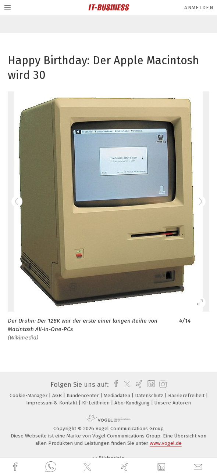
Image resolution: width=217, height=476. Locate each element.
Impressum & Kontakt (52, 403)
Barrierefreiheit (187, 395)
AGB (57, 395)
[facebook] (16, 467)
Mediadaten (118, 395)
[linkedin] (162, 467)
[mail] (199, 467)
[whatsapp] (50, 467)
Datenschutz (150, 395)
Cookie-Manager (29, 395)
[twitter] (88, 467)
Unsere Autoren (172, 403)
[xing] (125, 467)
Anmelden (198, 7)
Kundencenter (83, 395)
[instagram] (162, 385)
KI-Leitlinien (96, 403)
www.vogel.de (166, 443)
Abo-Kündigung (132, 403)
